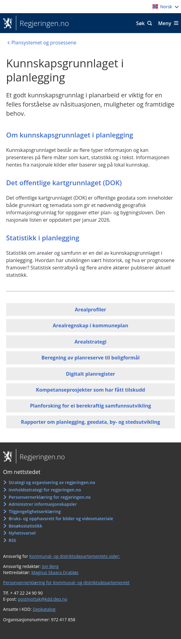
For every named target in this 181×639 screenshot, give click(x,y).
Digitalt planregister (90, 373)
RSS (12, 540)
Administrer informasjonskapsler (43, 504)
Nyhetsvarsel (22, 533)
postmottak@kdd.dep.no (42, 599)
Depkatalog (44, 609)
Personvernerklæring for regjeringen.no (50, 497)
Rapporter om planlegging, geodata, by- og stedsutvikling (90, 422)
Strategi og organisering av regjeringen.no (52, 482)
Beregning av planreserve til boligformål (90, 357)
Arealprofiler (90, 309)
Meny (164, 23)
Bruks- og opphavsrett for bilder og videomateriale (61, 518)
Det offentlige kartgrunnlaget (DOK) (64, 182)
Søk (140, 23)
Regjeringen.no (42, 23)
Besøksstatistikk (25, 526)
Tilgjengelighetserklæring (35, 511)
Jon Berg (50, 566)
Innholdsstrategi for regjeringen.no (45, 490)
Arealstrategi (90, 341)
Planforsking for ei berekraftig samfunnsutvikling (90, 405)
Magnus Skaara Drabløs (54, 572)
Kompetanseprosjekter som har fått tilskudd (90, 389)
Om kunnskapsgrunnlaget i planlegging (69, 134)
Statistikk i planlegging (42, 237)
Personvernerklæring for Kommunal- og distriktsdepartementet (66, 582)
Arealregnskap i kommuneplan (90, 325)
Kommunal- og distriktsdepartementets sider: (74, 556)
